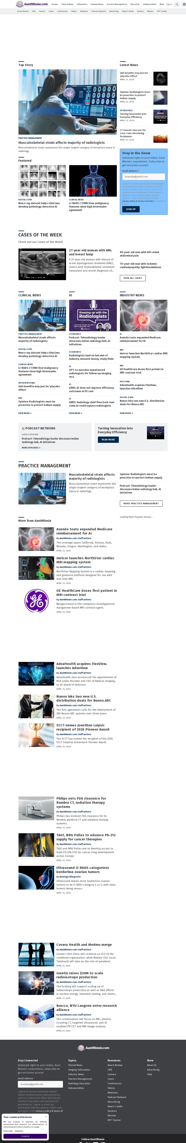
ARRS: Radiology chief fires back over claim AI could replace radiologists (91, 404)
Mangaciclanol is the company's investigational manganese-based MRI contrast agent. (85, 605)
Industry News (132, 295)
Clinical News (76, 199)
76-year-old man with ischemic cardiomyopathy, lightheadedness (140, 265)
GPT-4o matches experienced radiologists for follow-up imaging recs (90, 373)
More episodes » (31, 448)
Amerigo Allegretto (70, 876)
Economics (75, 334)
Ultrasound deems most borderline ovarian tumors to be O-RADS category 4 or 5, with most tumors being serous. (86, 884)
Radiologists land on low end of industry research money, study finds (91, 357)
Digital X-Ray (25, 199)
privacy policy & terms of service (138, 201)
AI (70, 295)
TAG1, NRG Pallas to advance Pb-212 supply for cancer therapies (86, 837)
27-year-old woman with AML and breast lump (90, 252)
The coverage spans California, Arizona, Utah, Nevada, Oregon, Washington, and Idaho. (84, 544)
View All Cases (133, 278)
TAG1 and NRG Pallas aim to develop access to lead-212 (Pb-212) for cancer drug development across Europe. (85, 852)
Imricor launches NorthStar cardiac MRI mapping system (144, 355)
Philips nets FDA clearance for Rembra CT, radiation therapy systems (81, 802)
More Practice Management (141, 503)
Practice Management (30, 138)
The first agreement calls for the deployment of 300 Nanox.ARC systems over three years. (86, 711)
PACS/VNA (125, 381)
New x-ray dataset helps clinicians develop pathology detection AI (39, 205)
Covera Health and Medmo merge (84, 945)
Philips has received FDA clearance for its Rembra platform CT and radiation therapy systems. (82, 819)
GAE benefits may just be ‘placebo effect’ (134, 74)
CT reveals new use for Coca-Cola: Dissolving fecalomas (133, 133)
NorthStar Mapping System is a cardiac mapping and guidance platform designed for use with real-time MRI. (85, 575)
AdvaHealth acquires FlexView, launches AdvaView (138, 387)
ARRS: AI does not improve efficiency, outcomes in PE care (91, 389)
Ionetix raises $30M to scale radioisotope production (79, 975)
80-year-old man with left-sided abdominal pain (139, 254)
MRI (20, 398)
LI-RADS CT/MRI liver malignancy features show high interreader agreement (89, 207)
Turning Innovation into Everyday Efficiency (133, 115)
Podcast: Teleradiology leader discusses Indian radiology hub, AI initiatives (89, 341)
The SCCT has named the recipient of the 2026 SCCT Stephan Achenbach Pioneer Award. (84, 740)
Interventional (26, 383)
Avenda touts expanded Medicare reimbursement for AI (140, 339)
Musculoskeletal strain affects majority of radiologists (61, 143)
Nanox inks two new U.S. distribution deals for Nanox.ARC (142, 402)
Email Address (130, 171)
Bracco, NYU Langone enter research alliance (86, 1008)
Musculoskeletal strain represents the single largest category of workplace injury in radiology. (66, 149)
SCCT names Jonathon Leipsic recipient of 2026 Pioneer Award (83, 727)
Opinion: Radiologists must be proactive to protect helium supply (135, 95)
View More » (25, 413)
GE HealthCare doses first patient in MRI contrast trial (142, 371)
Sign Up (131, 209)
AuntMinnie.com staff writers (75, 538)
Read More (108, 439)
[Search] (177, 4)
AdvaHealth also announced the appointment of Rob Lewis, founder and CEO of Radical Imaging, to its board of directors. (86, 681)
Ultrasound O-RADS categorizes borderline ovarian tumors (82, 870)
